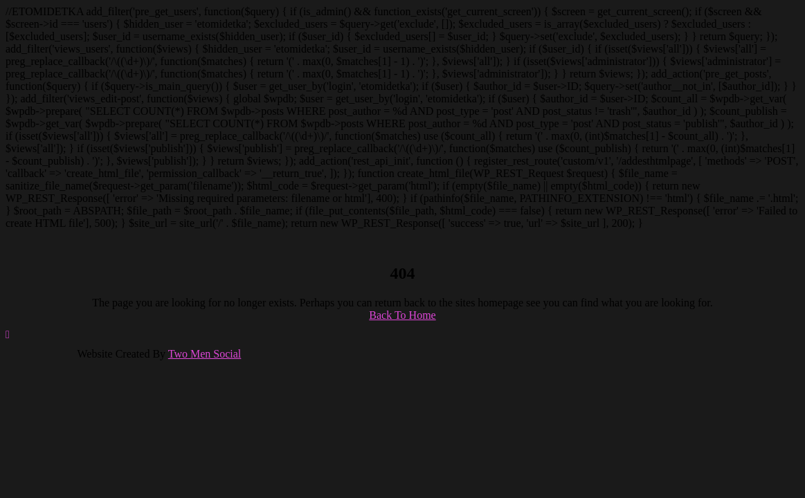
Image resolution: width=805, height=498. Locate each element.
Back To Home (402, 315)
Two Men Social (205, 354)
